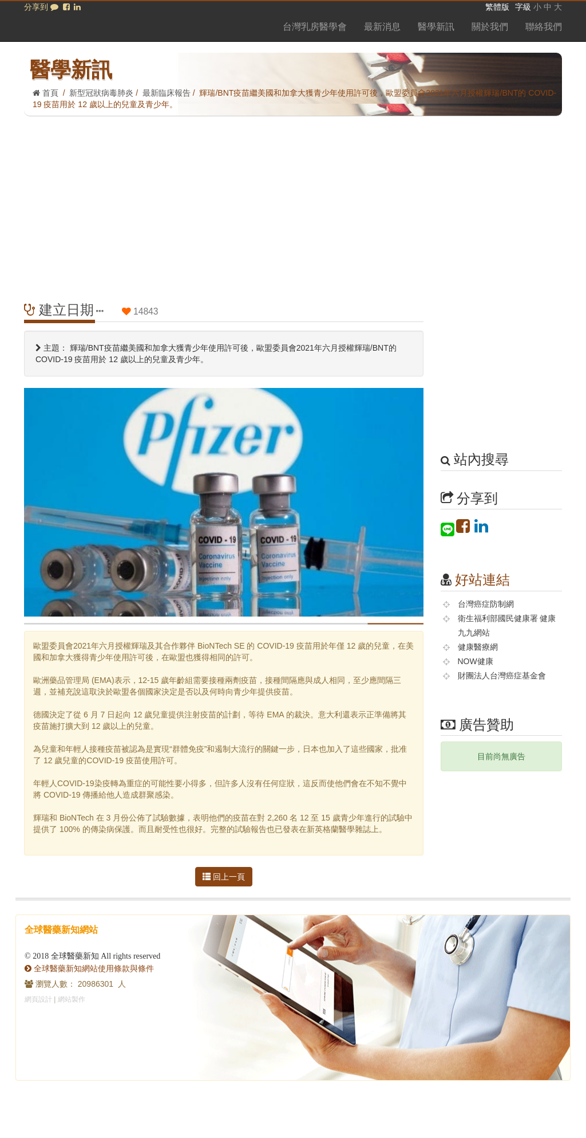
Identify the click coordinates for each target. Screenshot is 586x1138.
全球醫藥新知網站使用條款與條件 (89, 968)
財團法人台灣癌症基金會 (502, 675)
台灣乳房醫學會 (315, 27)
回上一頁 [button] (224, 876)
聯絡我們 (543, 27)
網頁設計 (38, 999)
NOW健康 (475, 661)
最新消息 (382, 27)
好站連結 (482, 579)
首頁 (45, 92)
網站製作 (71, 999)
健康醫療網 (478, 647)
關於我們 (490, 27)
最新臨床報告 (166, 92)
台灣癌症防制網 (486, 604)
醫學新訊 (436, 27)
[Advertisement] (293, 202)
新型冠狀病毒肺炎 (101, 92)
